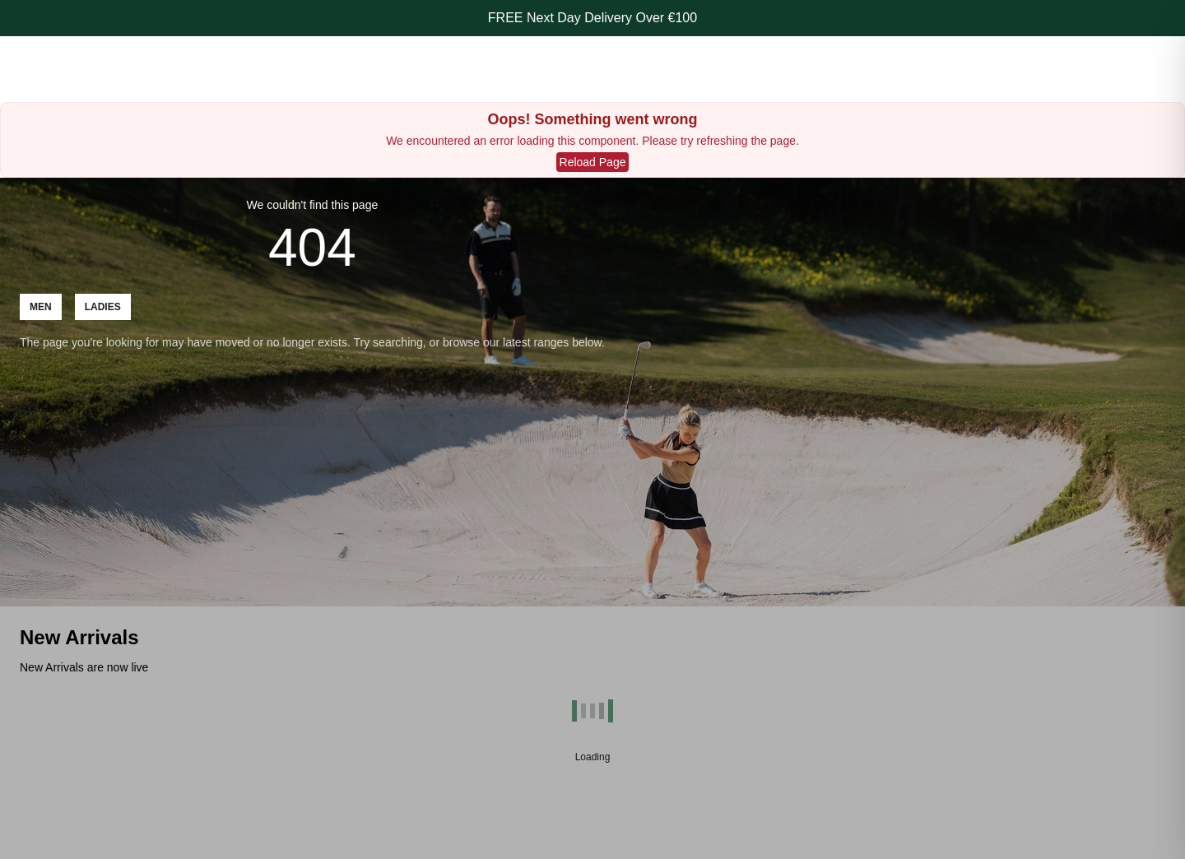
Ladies (103, 307)
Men (41, 307)
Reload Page (593, 162)
